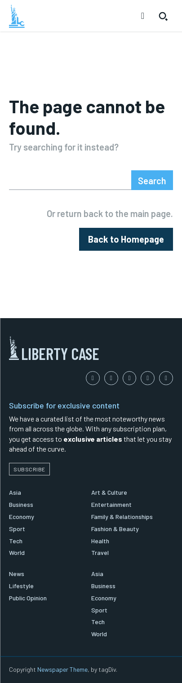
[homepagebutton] (126, 239)
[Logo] (17, 16)
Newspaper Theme (62, 669)
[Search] (152, 180)
